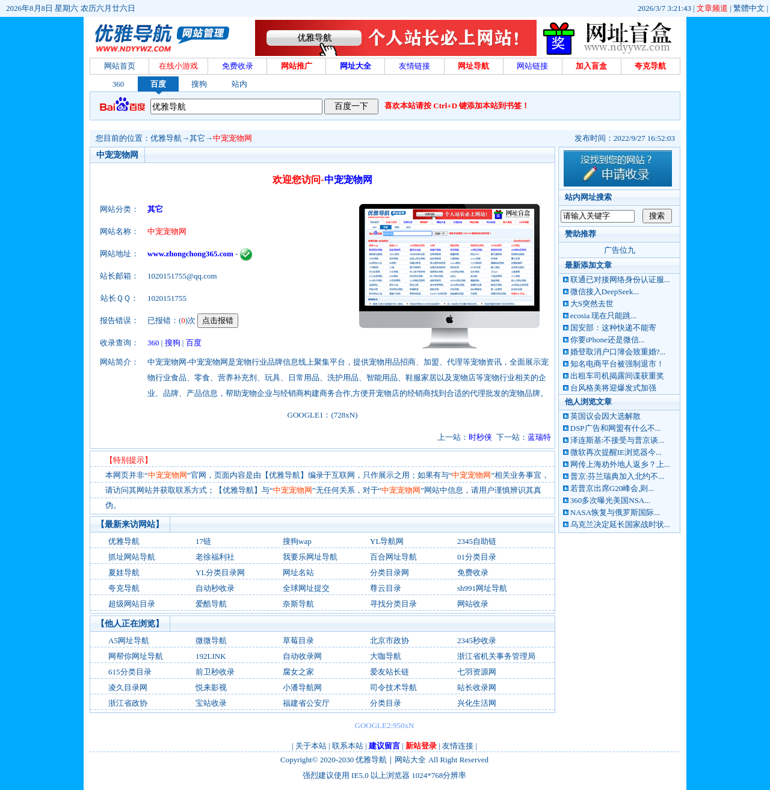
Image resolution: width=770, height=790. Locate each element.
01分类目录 (476, 556)
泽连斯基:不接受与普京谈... (617, 440)
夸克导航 (124, 588)
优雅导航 (166, 138)
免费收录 (472, 572)
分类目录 (385, 703)
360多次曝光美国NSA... (610, 500)
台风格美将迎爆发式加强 (613, 387)
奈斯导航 (298, 603)
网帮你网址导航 (135, 656)
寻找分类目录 (393, 603)
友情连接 (457, 745)
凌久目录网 (127, 687)
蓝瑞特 (539, 437)
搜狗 (199, 83)
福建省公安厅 (306, 703)
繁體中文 (749, 8)
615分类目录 (130, 671)
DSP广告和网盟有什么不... (615, 428)
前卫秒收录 (215, 671)
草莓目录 (298, 640)
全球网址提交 (306, 588)
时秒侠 (480, 437)
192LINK (211, 656)
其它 (197, 138)
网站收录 (472, 603)
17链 (203, 541)
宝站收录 (211, 703)
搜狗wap (297, 541)
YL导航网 (387, 541)
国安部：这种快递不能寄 (613, 327)
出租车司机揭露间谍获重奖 (617, 375)
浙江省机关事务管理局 (496, 656)
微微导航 (211, 640)
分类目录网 (389, 572)
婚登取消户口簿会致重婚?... (618, 351)
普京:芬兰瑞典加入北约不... (617, 476)
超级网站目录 (131, 603)
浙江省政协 (127, 703)
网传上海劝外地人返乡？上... (620, 464)
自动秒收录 (215, 588)
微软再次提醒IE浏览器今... (616, 452)
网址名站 (298, 572)
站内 (239, 83)
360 (118, 83)
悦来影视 (211, 687)
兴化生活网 (476, 703)
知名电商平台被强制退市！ (617, 363)
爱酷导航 (211, 603)
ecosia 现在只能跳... (603, 315)
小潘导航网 (302, 687)
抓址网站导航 (131, 556)
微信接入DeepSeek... (604, 291)
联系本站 (347, 745)
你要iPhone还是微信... (607, 339)
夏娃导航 (124, 572)
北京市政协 (389, 640)
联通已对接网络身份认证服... (620, 279)
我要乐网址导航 (310, 556)
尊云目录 (385, 588)
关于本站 (311, 745)
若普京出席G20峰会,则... (612, 488)
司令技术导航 (393, 687)
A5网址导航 (128, 640)
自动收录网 (302, 656)
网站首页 (119, 65)
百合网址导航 (393, 556)
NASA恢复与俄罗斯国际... (615, 512)
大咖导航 (385, 656)
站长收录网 (476, 687)
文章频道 (712, 8)
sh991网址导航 (482, 588)
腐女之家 (298, 671)
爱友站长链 (389, 671)
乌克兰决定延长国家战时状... (620, 524)
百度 (158, 83)
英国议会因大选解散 (605, 416)
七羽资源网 (476, 671)
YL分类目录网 (220, 572)
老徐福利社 (215, 556)
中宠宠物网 (232, 138)
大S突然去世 (592, 303)
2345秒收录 (476, 640)
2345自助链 (476, 541)
